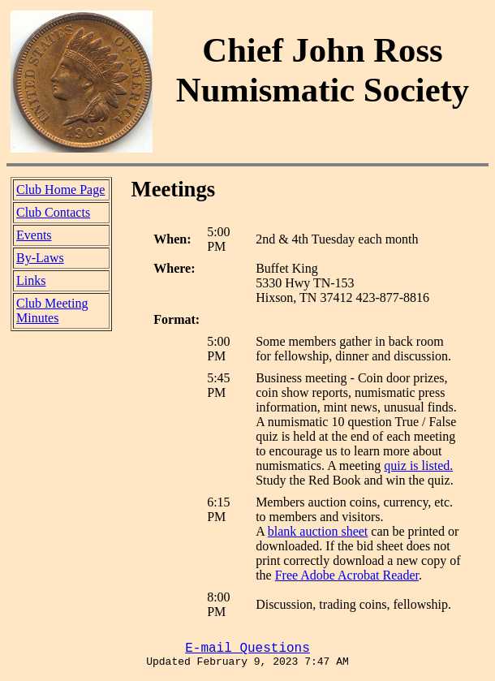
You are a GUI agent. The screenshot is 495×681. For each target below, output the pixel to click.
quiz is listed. (418, 465)
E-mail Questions (247, 648)
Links (30, 280)
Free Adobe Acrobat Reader (347, 575)
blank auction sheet (318, 531)
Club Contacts (53, 212)
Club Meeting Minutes (52, 310)
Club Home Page (60, 189)
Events (34, 235)
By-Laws (40, 258)
